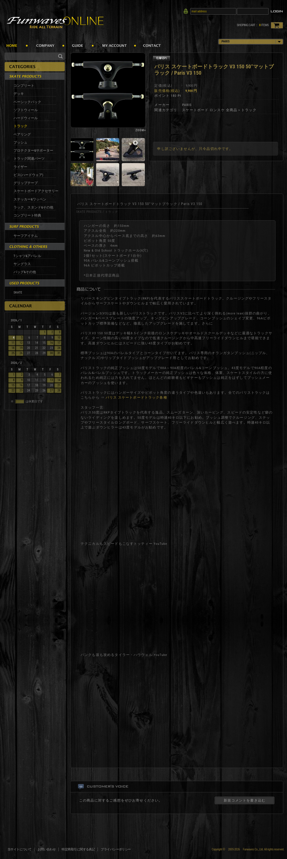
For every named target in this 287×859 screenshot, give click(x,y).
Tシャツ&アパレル (27, 256)
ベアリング (22, 134)
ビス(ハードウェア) (28, 175)
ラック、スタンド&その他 (33, 207)
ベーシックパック (27, 102)
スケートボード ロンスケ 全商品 (209, 110)
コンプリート (24, 86)
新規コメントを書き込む (244, 800)
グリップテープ (26, 183)
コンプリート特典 (27, 215)
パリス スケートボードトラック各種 (136, 397)
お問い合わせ (47, 849)
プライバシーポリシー (116, 849)
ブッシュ (20, 142)
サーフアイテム (26, 236)
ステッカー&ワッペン (30, 199)
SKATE (18, 292)
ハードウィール (26, 118)
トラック (20, 126)
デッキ (19, 94)
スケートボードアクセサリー (36, 191)
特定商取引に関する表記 (78, 849)
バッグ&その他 (25, 272)
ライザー (20, 167)
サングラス (22, 264)
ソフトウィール (26, 110)
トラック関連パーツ (29, 159)
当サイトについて (19, 849)
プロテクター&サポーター (33, 150)
